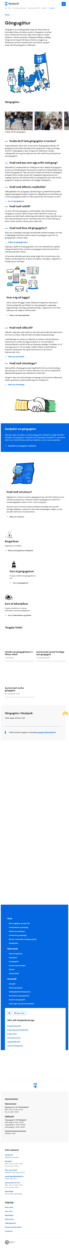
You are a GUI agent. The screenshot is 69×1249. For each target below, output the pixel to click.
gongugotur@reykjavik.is (46, 732)
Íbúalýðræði (13, 943)
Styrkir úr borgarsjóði (17, 1000)
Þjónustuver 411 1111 (35, 1185)
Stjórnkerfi (13, 958)
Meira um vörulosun (17, 517)
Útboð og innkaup (15, 988)
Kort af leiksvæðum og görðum (19, 615)
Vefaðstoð (35, 1156)
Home (6, 8)
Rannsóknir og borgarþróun (19, 996)
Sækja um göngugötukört (18, 242)
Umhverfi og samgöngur (19, 8)
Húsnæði (12, 984)
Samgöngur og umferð (34, 8)
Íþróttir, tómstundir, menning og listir (23, 939)
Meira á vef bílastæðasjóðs (20, 315)
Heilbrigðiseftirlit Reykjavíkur (20, 992)
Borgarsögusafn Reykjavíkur (17, 1030)
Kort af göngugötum (16, 201)
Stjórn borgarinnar (16, 954)
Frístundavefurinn (13, 1038)
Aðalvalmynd (64, 4)
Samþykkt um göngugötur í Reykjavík (22, 446)
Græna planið (14, 973)
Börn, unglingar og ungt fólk (19, 923)
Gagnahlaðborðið (13, 1042)
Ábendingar (35, 1192)
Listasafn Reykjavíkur (15, 1046)
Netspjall (35, 1163)
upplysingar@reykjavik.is (35, 1177)
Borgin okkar (12, 1034)
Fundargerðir (13, 962)
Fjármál (11, 969)
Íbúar (9, 8)
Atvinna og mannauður (17, 965)
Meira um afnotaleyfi (16, 357)
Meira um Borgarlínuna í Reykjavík (20, 550)
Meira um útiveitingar (16, 384)
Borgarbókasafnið (14, 1026)
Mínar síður (20, 1013)
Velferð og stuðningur (17, 931)
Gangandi (44, 8)
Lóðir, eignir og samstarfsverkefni (21, 1004)
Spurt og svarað (35, 1171)
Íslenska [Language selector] (9, 1013)
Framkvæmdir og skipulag (18, 927)
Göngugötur (52, 8)
